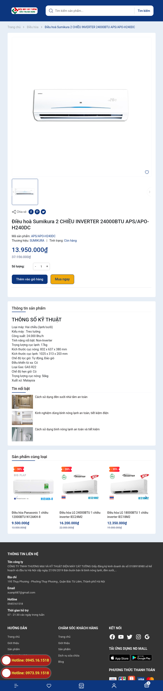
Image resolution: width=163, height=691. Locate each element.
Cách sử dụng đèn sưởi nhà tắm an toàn (61, 397)
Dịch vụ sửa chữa (68, 655)
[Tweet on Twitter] (43, 211)
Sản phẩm (14, 649)
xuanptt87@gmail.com (21, 592)
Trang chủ (14, 636)
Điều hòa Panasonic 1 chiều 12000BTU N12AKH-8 (30, 515)
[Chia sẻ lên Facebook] (31, 211)
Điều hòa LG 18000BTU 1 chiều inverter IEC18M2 (127, 515)
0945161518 (15, 603)
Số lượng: (18, 266)
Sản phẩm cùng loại (29, 456)
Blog (61, 661)
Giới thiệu (13, 643)
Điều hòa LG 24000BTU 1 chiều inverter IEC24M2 (80, 515)
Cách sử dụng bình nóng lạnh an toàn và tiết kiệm (67, 429)
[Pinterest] (37, 211)
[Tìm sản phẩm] (99, 11)
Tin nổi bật (21, 388)
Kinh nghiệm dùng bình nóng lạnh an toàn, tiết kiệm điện (72, 413)
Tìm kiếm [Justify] (144, 10)
